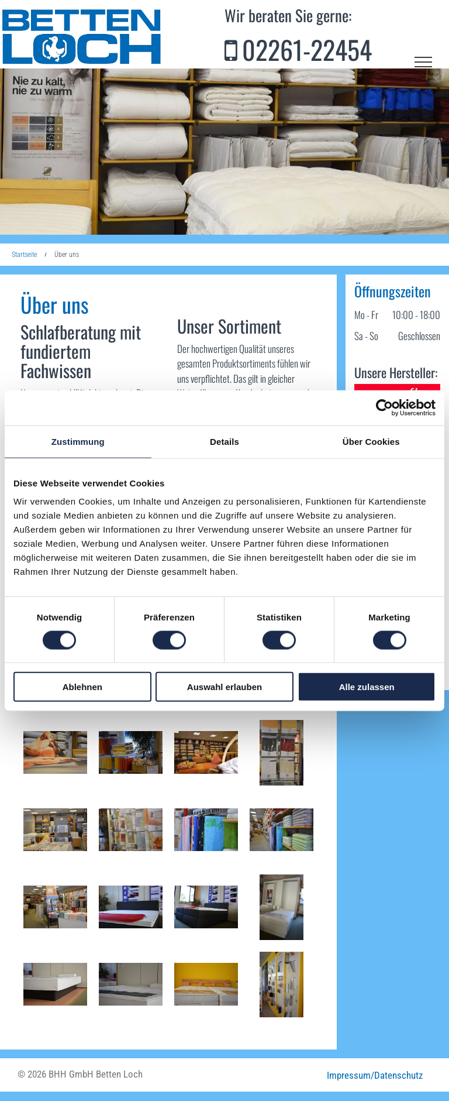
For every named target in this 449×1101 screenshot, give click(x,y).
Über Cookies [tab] (371, 441)
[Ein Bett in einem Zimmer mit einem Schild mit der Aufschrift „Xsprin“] (206, 907)
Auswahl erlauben (224, 687)
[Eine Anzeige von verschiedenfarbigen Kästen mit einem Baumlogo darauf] (281, 753)
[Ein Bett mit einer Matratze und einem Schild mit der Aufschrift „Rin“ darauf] (131, 907)
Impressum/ (350, 1075)
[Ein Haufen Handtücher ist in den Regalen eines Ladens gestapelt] (281, 830)
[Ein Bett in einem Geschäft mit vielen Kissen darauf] (206, 753)
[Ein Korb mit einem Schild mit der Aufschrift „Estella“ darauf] (131, 753)
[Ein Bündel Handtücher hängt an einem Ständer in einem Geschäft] (206, 830)
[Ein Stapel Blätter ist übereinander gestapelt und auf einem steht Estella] (131, 830)
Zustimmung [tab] (78, 441)
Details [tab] (224, 441)
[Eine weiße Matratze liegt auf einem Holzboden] (55, 984)
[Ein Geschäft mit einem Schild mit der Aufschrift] (55, 830)
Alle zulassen (367, 687)
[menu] (423, 62)
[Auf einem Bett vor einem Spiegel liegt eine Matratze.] (131, 984)
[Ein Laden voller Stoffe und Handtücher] (55, 907)
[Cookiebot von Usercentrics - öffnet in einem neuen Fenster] (384, 407)
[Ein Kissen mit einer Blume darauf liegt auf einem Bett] (55, 753)
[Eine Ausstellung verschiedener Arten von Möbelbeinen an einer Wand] (281, 984)
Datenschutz (398, 1075)
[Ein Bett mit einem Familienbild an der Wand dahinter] (281, 907)
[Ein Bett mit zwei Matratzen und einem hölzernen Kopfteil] (206, 984)
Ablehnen (82, 687)
